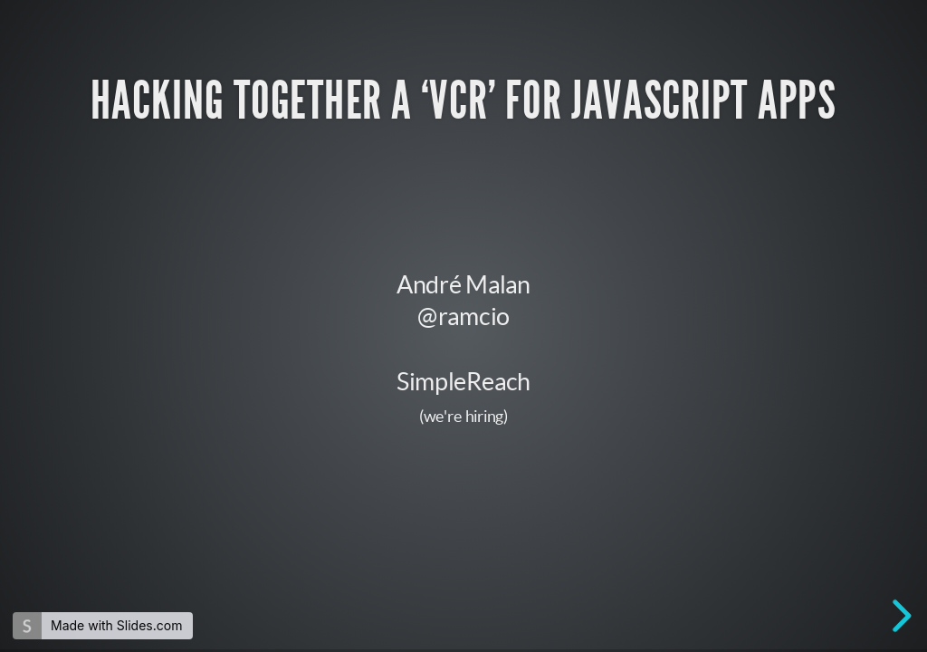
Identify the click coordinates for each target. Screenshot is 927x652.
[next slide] (899, 615)
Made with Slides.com (116, 625)
